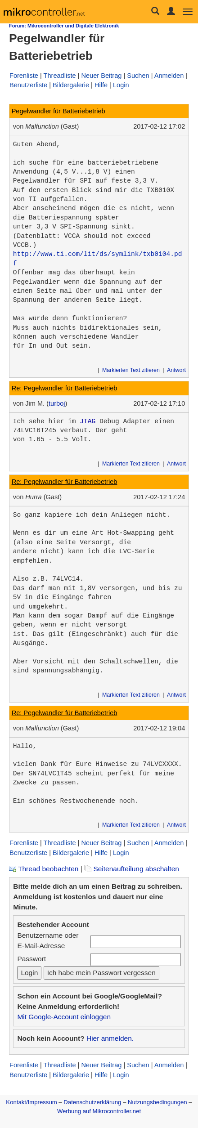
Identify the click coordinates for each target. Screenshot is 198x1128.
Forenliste (23, 75)
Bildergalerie (71, 85)
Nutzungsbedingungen (157, 1102)
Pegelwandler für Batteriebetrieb (58, 111)
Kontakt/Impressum (31, 1102)
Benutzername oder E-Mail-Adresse (47, 940)
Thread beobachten (43, 869)
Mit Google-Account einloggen (64, 1017)
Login (121, 85)
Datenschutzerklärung (92, 1102)
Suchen (138, 75)
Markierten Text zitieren (131, 370)
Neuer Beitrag (101, 75)
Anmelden (169, 75)
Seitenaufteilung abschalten (131, 869)
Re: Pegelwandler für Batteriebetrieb (64, 388)
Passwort (31, 958)
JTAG (87, 421)
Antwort (176, 370)
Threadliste (60, 75)
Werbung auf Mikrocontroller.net (99, 1111)
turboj (57, 403)
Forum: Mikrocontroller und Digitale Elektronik (64, 25)
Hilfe (101, 85)
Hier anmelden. (110, 1038)
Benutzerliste (28, 85)
